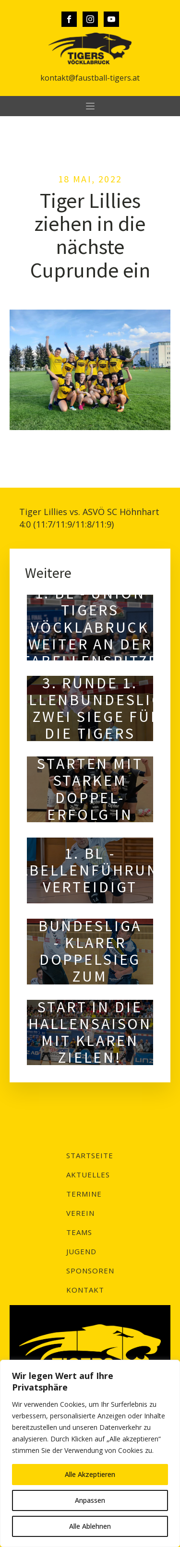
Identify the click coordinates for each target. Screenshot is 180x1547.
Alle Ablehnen (90, 1526)
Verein (80, 1213)
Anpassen (90, 1500)
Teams (79, 1232)
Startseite (89, 1155)
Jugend (81, 1251)
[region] (90, 1453)
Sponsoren (90, 1270)
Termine (84, 1194)
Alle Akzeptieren (90, 1474)
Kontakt (85, 1290)
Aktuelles (88, 1174)
